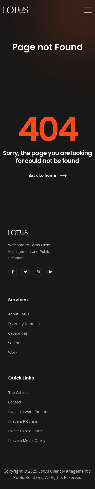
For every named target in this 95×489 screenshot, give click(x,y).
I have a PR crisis (23, 421)
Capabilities (18, 333)
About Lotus (18, 313)
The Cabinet (18, 392)
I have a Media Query (26, 440)
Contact (15, 401)
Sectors (15, 342)
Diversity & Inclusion (26, 323)
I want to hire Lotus (25, 430)
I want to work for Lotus (29, 411)
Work (12, 352)
